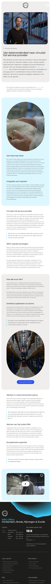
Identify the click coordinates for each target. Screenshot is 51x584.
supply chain (39, 87)
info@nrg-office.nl (12, 530)
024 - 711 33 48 (19, 536)
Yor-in (33, 540)
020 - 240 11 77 (19, 532)
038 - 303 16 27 (19, 538)
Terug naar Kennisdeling (10, 48)
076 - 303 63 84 (19, 534)
